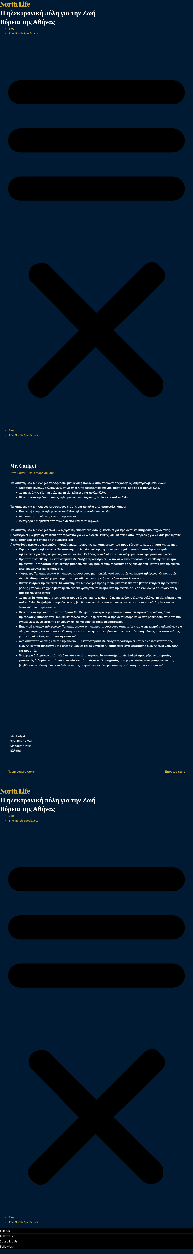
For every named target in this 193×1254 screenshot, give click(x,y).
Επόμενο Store (177, 771)
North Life (15, 791)
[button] (96, 234)
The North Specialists (23, 33)
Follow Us (6, 1236)
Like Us (5, 1231)
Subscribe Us (8, 1241)
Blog (11, 28)
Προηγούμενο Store (19, 771)
